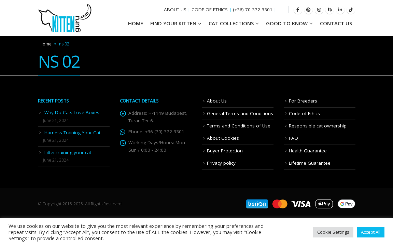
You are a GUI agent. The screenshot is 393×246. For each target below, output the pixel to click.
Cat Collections (231, 23)
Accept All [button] (370, 232)
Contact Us (336, 23)
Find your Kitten (173, 23)
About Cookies (223, 138)
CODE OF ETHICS (210, 9)
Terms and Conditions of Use (238, 126)
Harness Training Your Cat (72, 132)
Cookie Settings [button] (333, 232)
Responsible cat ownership (318, 126)
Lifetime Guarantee (310, 163)
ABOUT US (175, 9)
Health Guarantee (308, 151)
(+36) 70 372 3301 (252, 9)
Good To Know (287, 23)
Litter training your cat (67, 152)
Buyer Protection (225, 151)
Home (46, 44)
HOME (135, 23)
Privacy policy (221, 163)
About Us (217, 101)
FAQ (293, 138)
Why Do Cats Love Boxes (71, 112)
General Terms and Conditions (240, 113)
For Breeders (303, 101)
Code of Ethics (304, 113)
